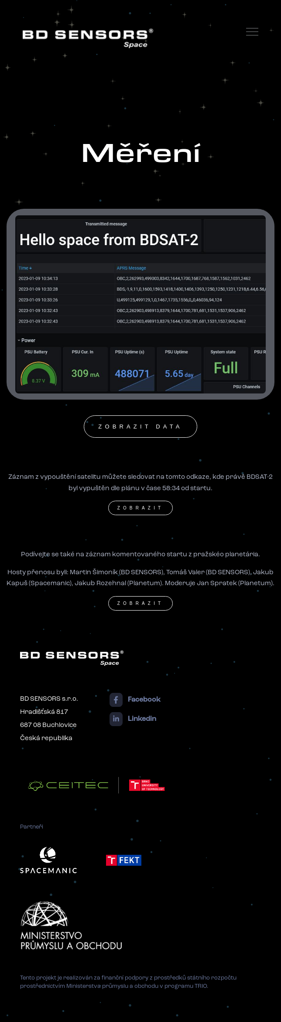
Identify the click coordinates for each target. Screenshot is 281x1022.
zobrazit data (140, 426)
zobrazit (140, 508)
